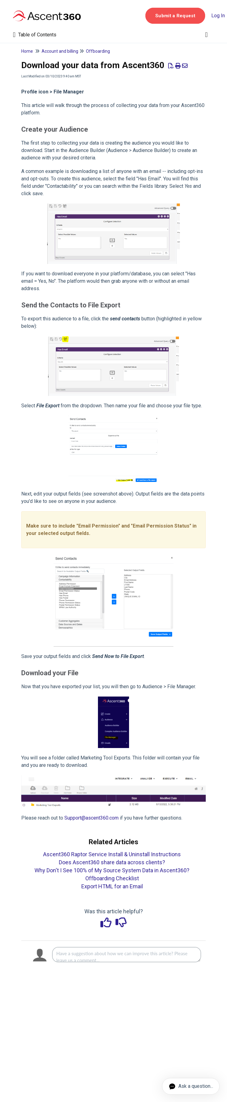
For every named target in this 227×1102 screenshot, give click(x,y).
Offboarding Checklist (112, 878)
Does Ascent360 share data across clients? (112, 862)
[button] (175, 16)
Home (27, 51)
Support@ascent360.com (91, 818)
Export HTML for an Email (112, 886)
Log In (218, 16)
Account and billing (60, 51)
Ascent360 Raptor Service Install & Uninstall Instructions (112, 854)
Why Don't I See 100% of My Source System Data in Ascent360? (111, 870)
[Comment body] (126, 954)
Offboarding (98, 51)
